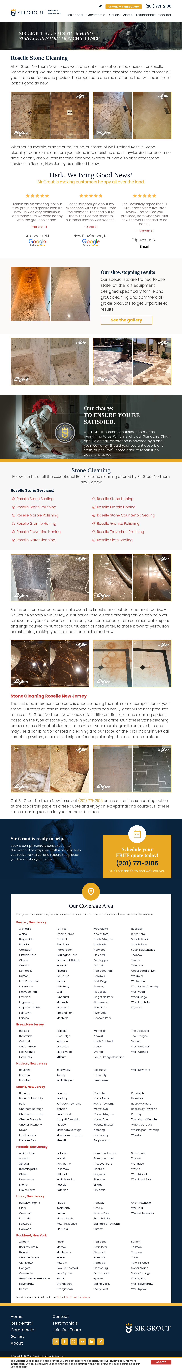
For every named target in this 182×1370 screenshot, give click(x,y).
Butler (22, 1103)
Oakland (99, 955)
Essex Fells (25, 1057)
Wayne (135, 1169)
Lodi (59, 991)
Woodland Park (141, 1179)
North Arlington (103, 939)
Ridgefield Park (103, 997)
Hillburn (23, 1289)
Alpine (23, 934)
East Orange (27, 1052)
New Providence (67, 1223)
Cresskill (24, 965)
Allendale (25, 928)
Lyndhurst (63, 997)
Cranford (25, 1213)
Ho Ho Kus (63, 976)
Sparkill (98, 1278)
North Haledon (66, 1179)
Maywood (63, 1007)
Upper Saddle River (143, 970)
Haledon (62, 1153)
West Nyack (138, 1289)
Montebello (64, 1252)
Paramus (100, 976)
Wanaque (137, 1163)
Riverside (99, 1179)
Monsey (61, 1247)
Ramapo (99, 1263)
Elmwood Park (28, 991)
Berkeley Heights (29, 1202)
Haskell (61, 1158)
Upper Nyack (139, 1268)
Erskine (23, 1184)
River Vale (100, 1013)
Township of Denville (144, 1119)
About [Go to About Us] (128, 15)
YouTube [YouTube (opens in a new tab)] (82, 1341)
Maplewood (64, 1052)
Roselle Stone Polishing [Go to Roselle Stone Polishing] (36, 507)
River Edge (100, 1007)
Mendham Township (69, 1135)
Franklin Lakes (65, 934)
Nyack (60, 1278)
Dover (23, 1130)
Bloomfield (26, 1036)
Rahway (99, 1202)
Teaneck (136, 955)
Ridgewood (101, 1002)
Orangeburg (65, 1284)
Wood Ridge (139, 997)
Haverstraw (26, 1284)
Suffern (135, 1242)
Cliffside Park (27, 955)
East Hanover (27, 1135)
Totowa (136, 1158)
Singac (98, 1184)
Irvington (62, 1041)
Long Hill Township (68, 1119)
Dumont (24, 976)
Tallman (136, 1247)
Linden (61, 1213)
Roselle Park (101, 1213)
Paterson (62, 1190)
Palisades (100, 1242)
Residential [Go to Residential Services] (74, 15)
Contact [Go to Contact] (164, 15)
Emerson (24, 997)
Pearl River (100, 1247)
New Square (64, 1273)
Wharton (136, 1135)
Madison (62, 1124)
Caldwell (24, 1041)
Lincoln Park (64, 1114)
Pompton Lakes (104, 1158)
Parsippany (101, 1135)
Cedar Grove (27, 1046)
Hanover (62, 1093)
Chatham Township (31, 1114)
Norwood (100, 949)
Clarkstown (26, 1263)
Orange (99, 1052)
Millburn (61, 1057)
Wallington (138, 981)
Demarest (25, 970)
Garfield (62, 939)
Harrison (24, 1075)
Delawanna (26, 1179)
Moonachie (101, 928)
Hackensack (64, 949)
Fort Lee (62, 928)
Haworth (62, 965)
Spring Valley (102, 1284)
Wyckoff (136, 1007)
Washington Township (145, 986)
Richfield (99, 1169)
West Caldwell (140, 1046)
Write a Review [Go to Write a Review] (100, 6)
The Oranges (139, 1036)
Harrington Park (67, 955)
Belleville (24, 1031)
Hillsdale (62, 970)
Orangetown (65, 1289)
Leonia (61, 981)
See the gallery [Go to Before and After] (126, 320)
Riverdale (137, 1098)
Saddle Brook (139, 939)
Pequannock (102, 1140)
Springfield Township (107, 1223)
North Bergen (65, 1080)
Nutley (98, 1046)
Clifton (23, 1174)
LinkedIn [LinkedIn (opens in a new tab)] (91, 1341)
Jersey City (63, 1070)
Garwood (25, 1229)
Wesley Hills (138, 1278)
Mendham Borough (69, 1130)
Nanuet (61, 1257)
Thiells (135, 1257)
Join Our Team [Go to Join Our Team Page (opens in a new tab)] (66, 1330)
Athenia (24, 1163)
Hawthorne (64, 1163)
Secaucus (100, 1070)
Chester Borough (30, 1119)
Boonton (24, 1093)
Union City (100, 1075)
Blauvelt (24, 1252)
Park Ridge (100, 981)
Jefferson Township (69, 1103)
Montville (99, 1093)
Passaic (61, 1184)
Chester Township (30, 1124)
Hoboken (25, 1080)
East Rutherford (29, 981)
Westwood (138, 991)
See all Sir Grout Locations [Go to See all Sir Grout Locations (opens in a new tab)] (73, 1297)
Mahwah (62, 1002)
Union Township (141, 1202)
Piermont (99, 1252)
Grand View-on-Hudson (34, 1278)
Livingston (63, 1046)
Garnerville (26, 1273)
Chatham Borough (31, 1109)
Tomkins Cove (140, 1263)
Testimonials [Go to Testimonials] (145, 15)
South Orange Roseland (109, 1057)
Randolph (137, 1093)
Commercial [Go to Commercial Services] (96, 15)
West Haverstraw (142, 1284)
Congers (24, 1268)
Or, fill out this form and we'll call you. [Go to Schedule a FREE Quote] (137, 871)
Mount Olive (101, 1119)
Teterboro (137, 965)
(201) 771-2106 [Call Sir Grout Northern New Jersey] (158, 6)
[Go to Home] (36, 12)
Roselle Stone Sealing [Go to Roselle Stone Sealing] (35, 498)
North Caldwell (103, 1041)
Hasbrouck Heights (68, 960)
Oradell (98, 965)
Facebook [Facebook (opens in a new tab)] (64, 1341)
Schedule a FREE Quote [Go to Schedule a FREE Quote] (123, 6)
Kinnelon (62, 1109)
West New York (140, 1070)
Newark (98, 1036)
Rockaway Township (144, 1109)
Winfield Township (142, 1213)
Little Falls (63, 1174)
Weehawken (101, 1080)
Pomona (99, 1257)
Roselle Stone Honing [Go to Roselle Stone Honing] (115, 498)
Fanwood (25, 1223)
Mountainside (65, 1218)
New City (62, 1263)
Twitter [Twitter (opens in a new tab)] (73, 1341)
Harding (62, 1098)
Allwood (24, 1158)
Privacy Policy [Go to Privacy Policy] (117, 1360)
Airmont (24, 1242)
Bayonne (24, 1070)
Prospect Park (103, 1163)
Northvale (100, 944)
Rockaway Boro (141, 1103)
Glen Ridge (63, 1036)
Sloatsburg (101, 1268)
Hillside (61, 1202)
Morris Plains (101, 1098)
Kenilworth (63, 1208)
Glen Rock (63, 944)
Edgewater (26, 986)
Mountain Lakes (103, 1124)
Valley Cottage (141, 1273)
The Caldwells (140, 1031)
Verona (136, 1041)
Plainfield (62, 1229)
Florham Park (27, 1140)
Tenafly (136, 960)
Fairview (24, 1018)
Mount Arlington (104, 1114)
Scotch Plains (102, 1218)
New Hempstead (67, 1268)
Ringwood (100, 1174)
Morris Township (104, 1103)
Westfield (137, 1208)
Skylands (99, 1190)
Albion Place (27, 1153)
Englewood (26, 1002)
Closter (23, 960)
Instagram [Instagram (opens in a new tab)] (55, 1341)
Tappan (136, 1252)
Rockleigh (137, 928)
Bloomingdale (28, 1169)
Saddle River (139, 944)
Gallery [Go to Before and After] (114, 15)
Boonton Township (31, 1098)
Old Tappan (101, 960)
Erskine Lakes (27, 1190)
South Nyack (102, 1273)
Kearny (61, 1075)
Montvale (62, 1018)
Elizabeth (25, 1218)
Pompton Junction (105, 1153)
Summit (98, 1229)
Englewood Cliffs (29, 1007)
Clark (22, 1208)
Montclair (100, 1031)
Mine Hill (61, 1140)
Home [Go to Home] (16, 1316)
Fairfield (62, 1031)
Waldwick (137, 976)
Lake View (63, 1169)
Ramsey (99, 986)
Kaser (60, 1242)
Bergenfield (26, 939)
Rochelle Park (102, 1018)
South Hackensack (143, 949)
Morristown (101, 1109)
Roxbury (136, 1114)
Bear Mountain (28, 1247)
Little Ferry (63, 986)
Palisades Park (103, 970)
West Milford (139, 1174)
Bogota (24, 944)
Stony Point (101, 1289)
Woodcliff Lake (140, 1002)
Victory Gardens (141, 1124)
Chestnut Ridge (29, 1257)
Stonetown (138, 1153)
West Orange (139, 1052)
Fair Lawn (25, 1013)
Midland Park (65, 1013)
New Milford (101, 934)
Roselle (98, 1208)
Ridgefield (100, 991)
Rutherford (138, 934)
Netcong (99, 1130)
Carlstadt (25, 949)
